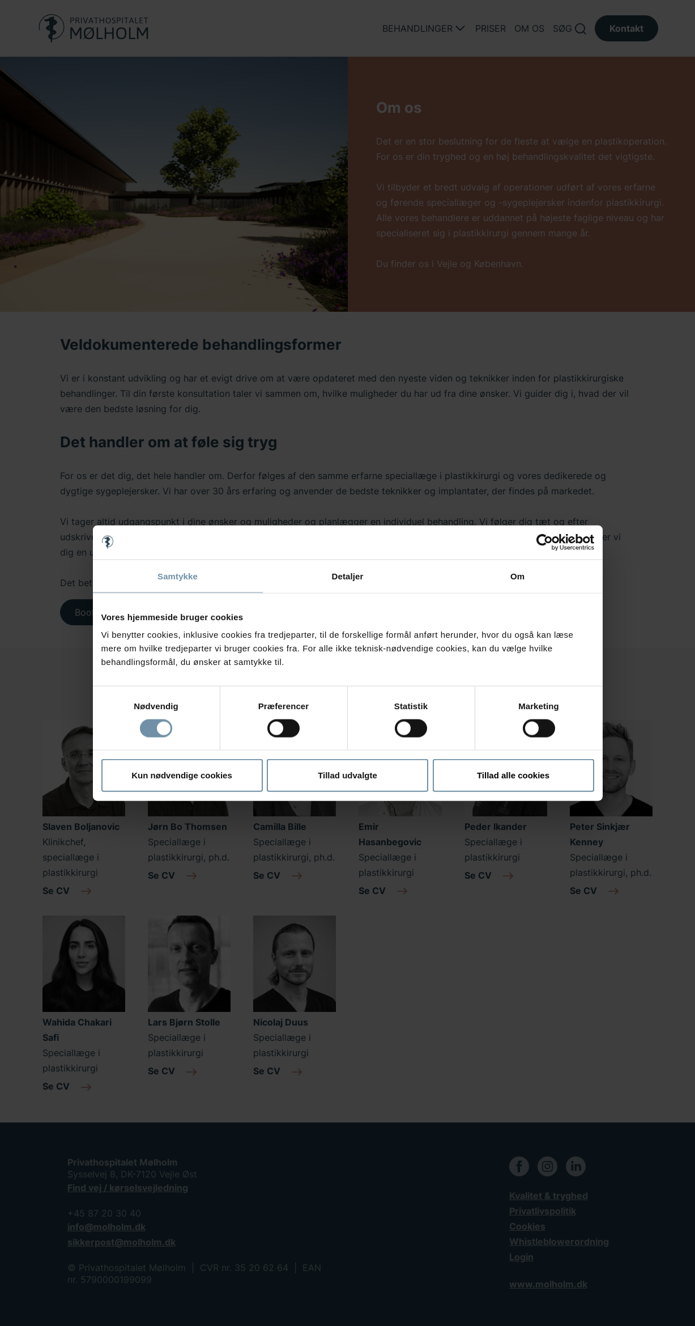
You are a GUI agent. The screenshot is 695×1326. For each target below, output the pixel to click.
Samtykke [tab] (177, 576)
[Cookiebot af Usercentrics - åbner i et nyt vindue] (544, 541)
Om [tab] (517, 576)
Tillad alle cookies (513, 775)
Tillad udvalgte (347, 775)
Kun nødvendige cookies (181, 775)
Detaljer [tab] (348, 576)
